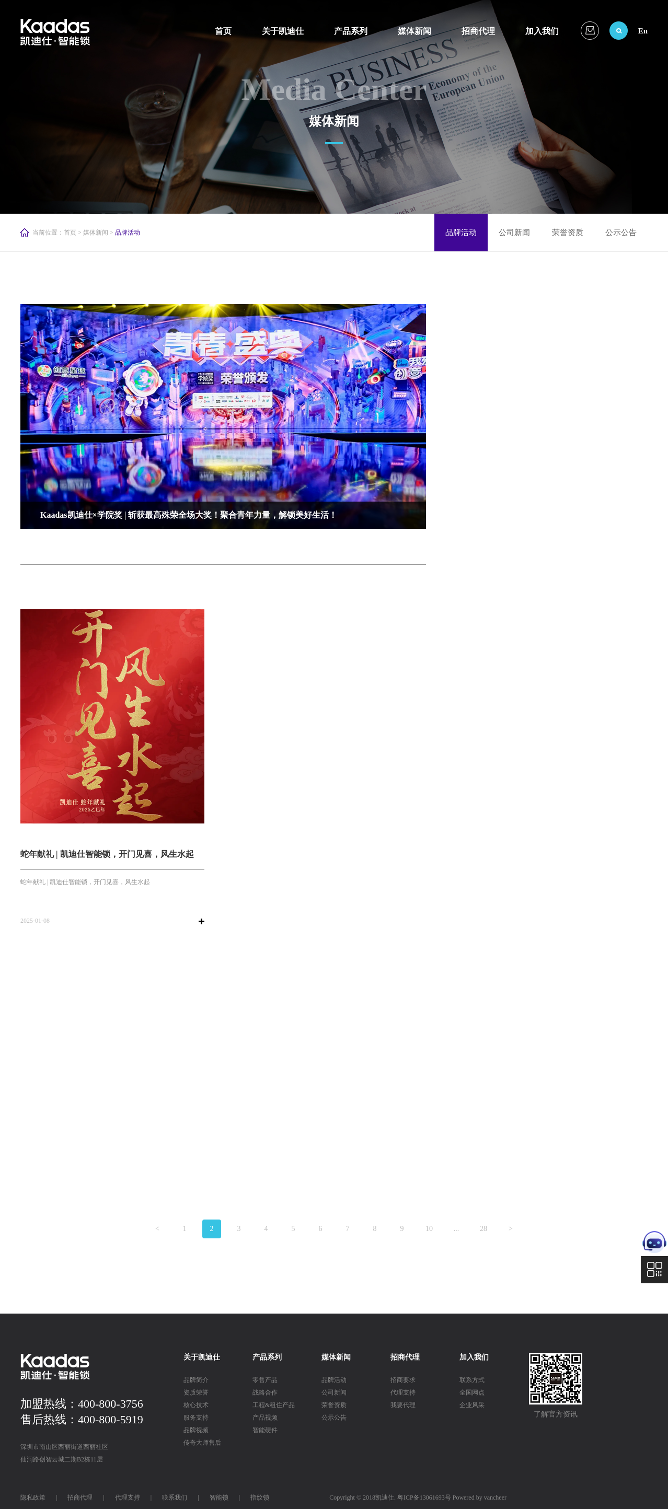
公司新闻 (514, 232)
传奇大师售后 (202, 1442)
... (456, 1229)
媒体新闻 (414, 31)
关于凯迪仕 (283, 31)
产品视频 (265, 1417)
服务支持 (196, 1417)
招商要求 (403, 1380)
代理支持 (403, 1392)
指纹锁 (259, 1497)
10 (429, 1229)
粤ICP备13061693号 (424, 1497)
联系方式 (472, 1380)
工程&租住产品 (273, 1405)
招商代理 (478, 31)
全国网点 (472, 1392)
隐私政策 (32, 1497)
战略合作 (265, 1392)
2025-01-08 (35, 920)
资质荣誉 (196, 1392)
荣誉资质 (567, 232)
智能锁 (219, 1497)
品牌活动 (461, 232)
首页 (223, 31)
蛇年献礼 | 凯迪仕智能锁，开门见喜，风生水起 (107, 854)
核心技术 (196, 1405)
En (643, 31)
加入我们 (542, 31)
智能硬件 (265, 1430)
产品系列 (350, 31)
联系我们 (174, 1497)
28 (483, 1229)
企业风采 (472, 1405)
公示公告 (621, 232)
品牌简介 (196, 1380)
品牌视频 (196, 1430)
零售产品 (265, 1380)
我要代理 (403, 1405)
